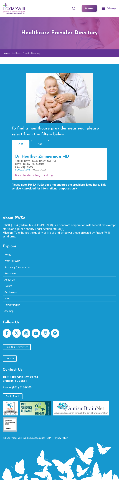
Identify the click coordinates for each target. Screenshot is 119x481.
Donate (89, 8)
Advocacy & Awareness (17, 267)
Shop (7, 298)
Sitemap (9, 311)
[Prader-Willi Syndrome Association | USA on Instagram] (26, 333)
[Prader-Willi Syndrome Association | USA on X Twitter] (16, 333)
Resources (10, 273)
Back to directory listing (34, 175)
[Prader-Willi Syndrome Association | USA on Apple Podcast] (45, 333)
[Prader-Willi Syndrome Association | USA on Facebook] (7, 333)
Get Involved (11, 292)
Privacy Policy (12, 304)
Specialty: (23, 169)
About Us (9, 279)
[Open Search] (74, 8)
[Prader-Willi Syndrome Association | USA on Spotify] (55, 333)
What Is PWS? (12, 260)
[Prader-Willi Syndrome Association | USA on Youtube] (36, 333)
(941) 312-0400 (22, 387)
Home (6, 53)
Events (8, 286)
